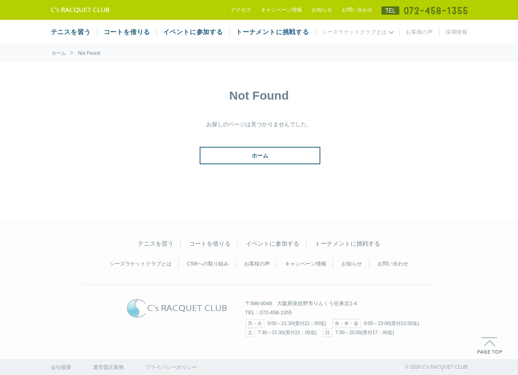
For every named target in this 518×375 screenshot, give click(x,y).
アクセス (241, 10)
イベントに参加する (193, 32)
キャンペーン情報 (281, 10)
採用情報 (457, 32)
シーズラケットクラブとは (354, 32)
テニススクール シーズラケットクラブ (80, 10)
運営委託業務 (108, 367)
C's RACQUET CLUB (176, 308)
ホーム (59, 53)
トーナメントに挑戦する (272, 32)
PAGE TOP (489, 345)
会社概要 (61, 367)
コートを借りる (127, 32)
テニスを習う (71, 32)
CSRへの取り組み (208, 264)
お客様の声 (419, 32)
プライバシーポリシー (171, 367)
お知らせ (322, 10)
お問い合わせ (357, 10)
